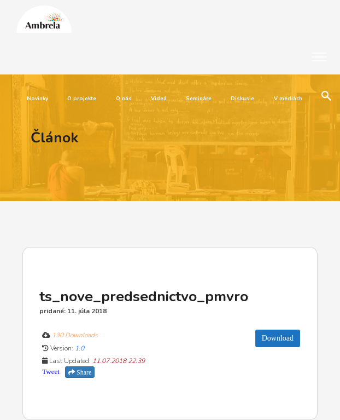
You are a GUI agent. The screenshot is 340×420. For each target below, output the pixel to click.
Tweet (51, 371)
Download (278, 338)
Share (79, 372)
